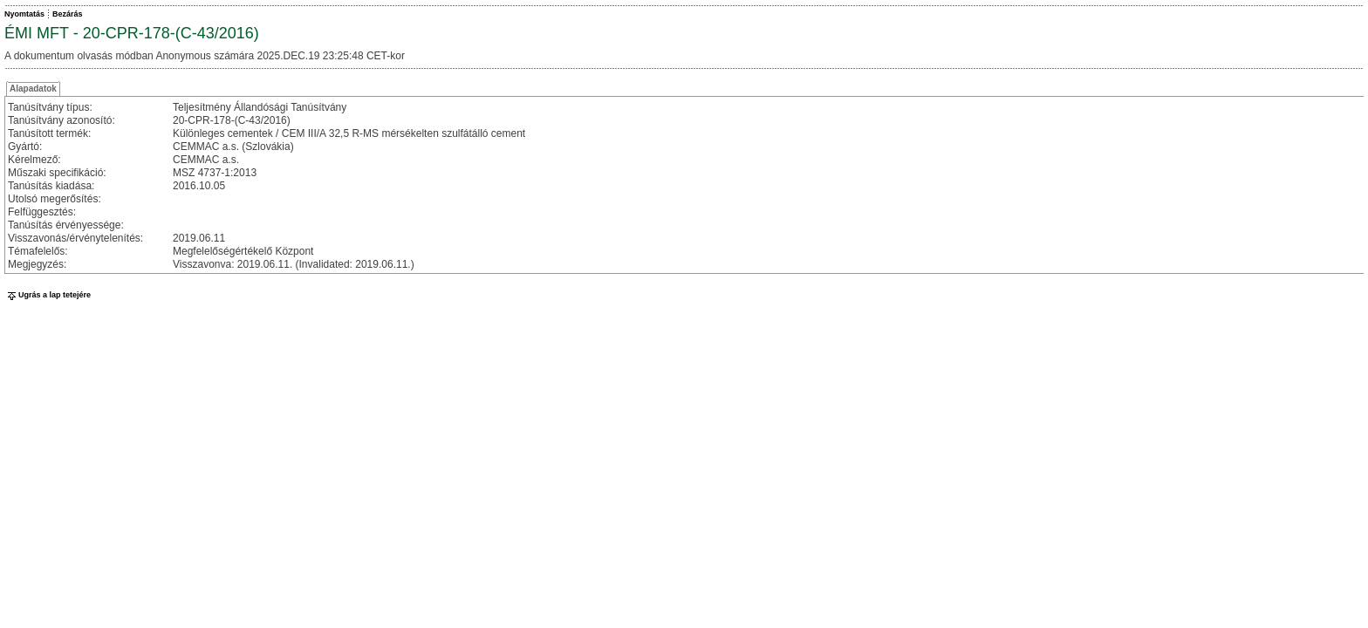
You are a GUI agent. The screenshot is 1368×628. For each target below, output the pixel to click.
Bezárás (67, 14)
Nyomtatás (24, 14)
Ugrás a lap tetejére (47, 294)
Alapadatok (33, 88)
